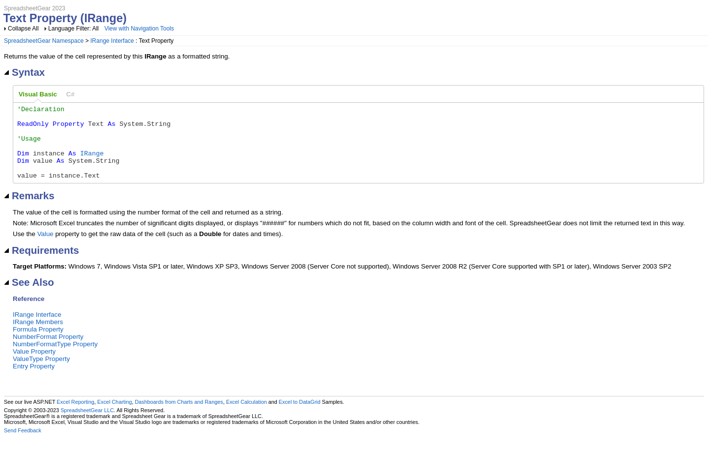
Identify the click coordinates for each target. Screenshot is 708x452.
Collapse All (23, 28)
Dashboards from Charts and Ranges (179, 417)
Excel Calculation (246, 417)
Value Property (34, 366)
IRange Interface (112, 40)
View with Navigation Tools (139, 28)
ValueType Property (41, 373)
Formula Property (38, 344)
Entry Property (34, 381)
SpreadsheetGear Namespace (44, 40)
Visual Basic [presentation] (38, 94)
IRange (92, 163)
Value (45, 248)
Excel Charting (114, 417)
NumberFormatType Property (55, 358)
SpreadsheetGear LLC (87, 425)
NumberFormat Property (48, 351)
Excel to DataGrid (300, 417)
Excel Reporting (75, 417)
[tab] (38, 94)
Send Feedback (22, 445)
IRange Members (38, 336)
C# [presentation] (70, 94)
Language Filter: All (74, 28)
